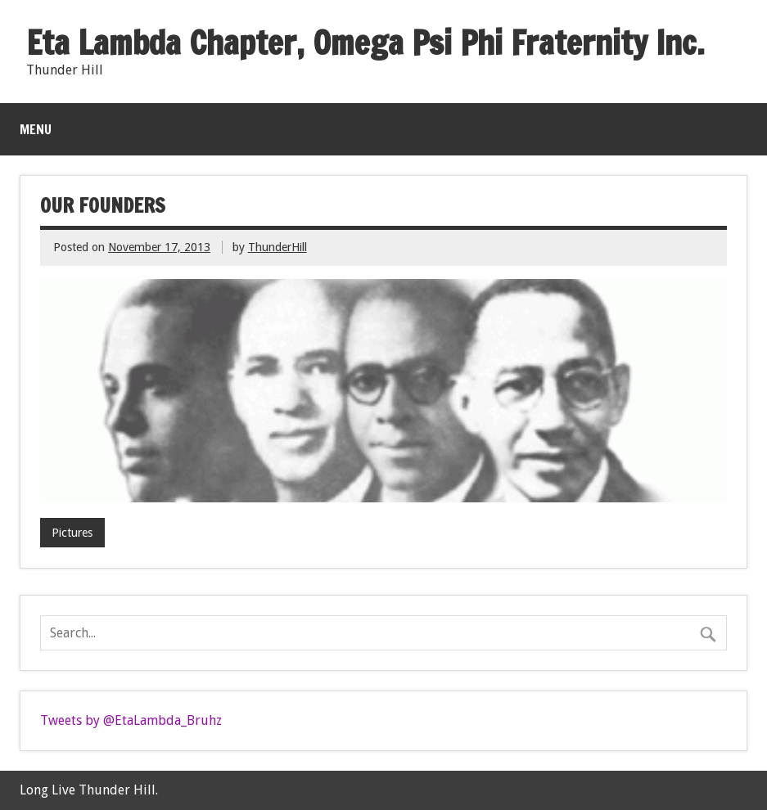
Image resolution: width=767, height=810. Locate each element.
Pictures (72, 532)
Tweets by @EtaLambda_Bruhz (131, 720)
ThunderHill (277, 247)
